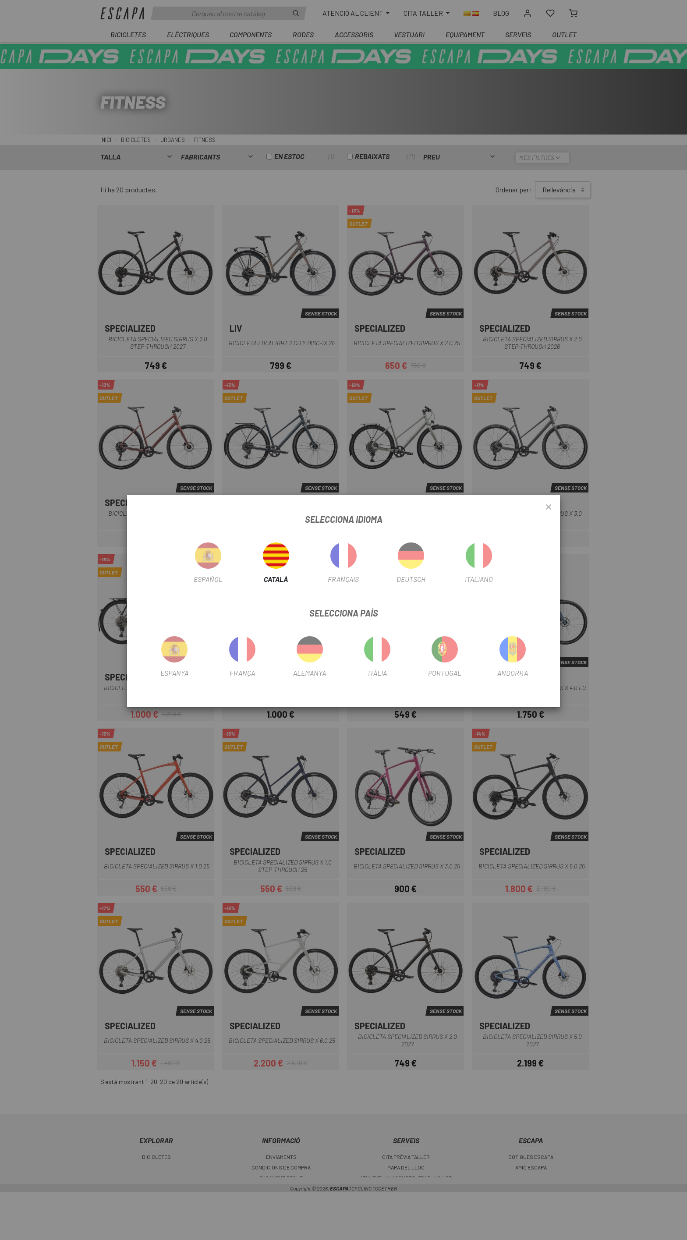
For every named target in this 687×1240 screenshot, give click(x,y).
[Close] (548, 507)
